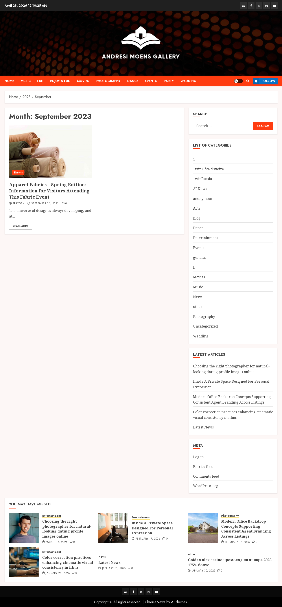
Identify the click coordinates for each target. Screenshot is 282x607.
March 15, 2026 (57, 542)
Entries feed (203, 466)
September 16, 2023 (45, 203)
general (199, 257)
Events (151, 81)
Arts (196, 208)
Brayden (19, 203)
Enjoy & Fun (60, 81)
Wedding (188, 81)
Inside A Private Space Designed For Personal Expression (152, 528)
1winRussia (202, 178)
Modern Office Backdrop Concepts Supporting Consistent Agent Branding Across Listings (246, 528)
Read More (20, 226)
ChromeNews (155, 602)
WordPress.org (205, 485)
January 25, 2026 (58, 573)
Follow (264, 81)
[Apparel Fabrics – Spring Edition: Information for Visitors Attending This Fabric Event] (50, 151)
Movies (83, 81)
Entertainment (205, 237)
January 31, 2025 (114, 568)
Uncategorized (205, 326)
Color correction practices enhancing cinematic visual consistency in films (233, 415)
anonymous (202, 198)
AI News (200, 188)
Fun (40, 81)
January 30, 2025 (203, 571)
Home (9, 81)
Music (26, 81)
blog (197, 218)
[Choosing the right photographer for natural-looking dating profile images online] (24, 528)
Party (169, 81)
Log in (198, 456)
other (197, 306)
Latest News (203, 427)
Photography (108, 81)
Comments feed (206, 476)
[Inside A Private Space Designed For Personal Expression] (113, 528)
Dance (132, 81)
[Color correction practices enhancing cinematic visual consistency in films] (24, 562)
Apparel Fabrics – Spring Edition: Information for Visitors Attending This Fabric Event (49, 191)
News (198, 296)
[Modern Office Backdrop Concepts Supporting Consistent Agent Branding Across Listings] (203, 528)
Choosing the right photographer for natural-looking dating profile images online (67, 528)
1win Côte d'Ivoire (208, 169)
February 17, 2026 (147, 539)
